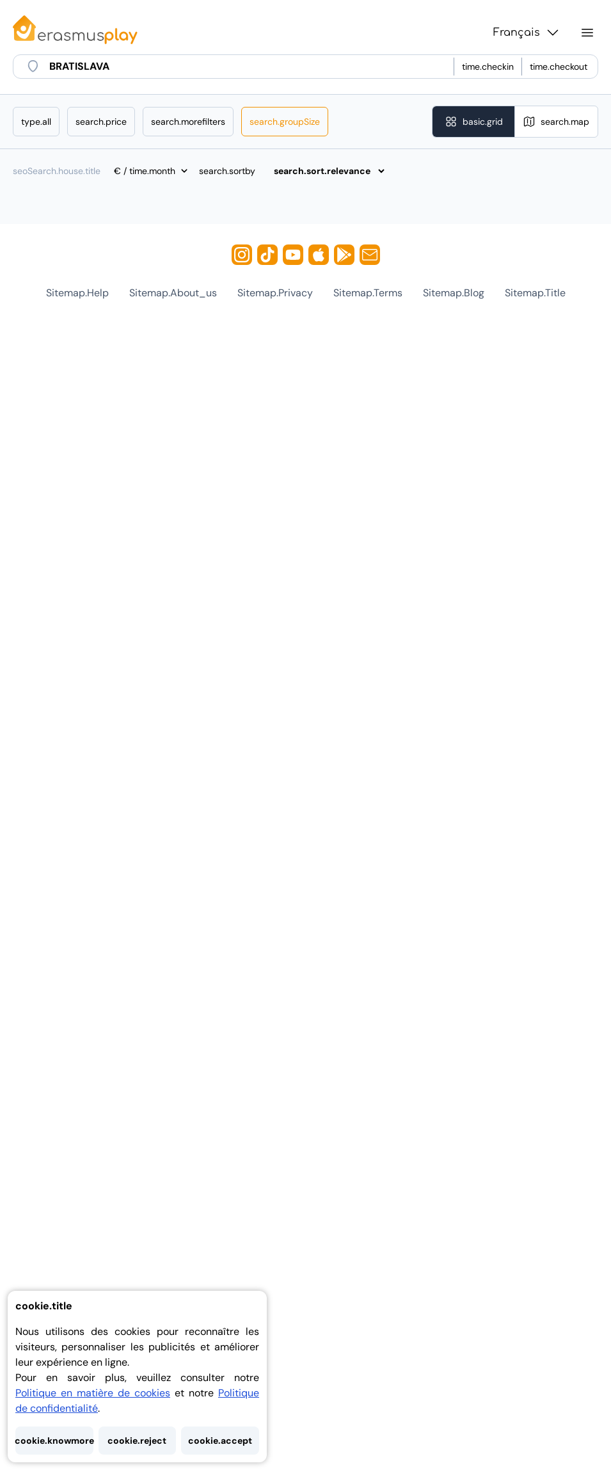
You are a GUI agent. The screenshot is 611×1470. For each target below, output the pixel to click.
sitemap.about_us (173, 293)
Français (526, 32)
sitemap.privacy (275, 293)
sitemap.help (77, 293)
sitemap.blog (453, 293)
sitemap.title (535, 293)
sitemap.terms (367, 293)
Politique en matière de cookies (92, 1393)
